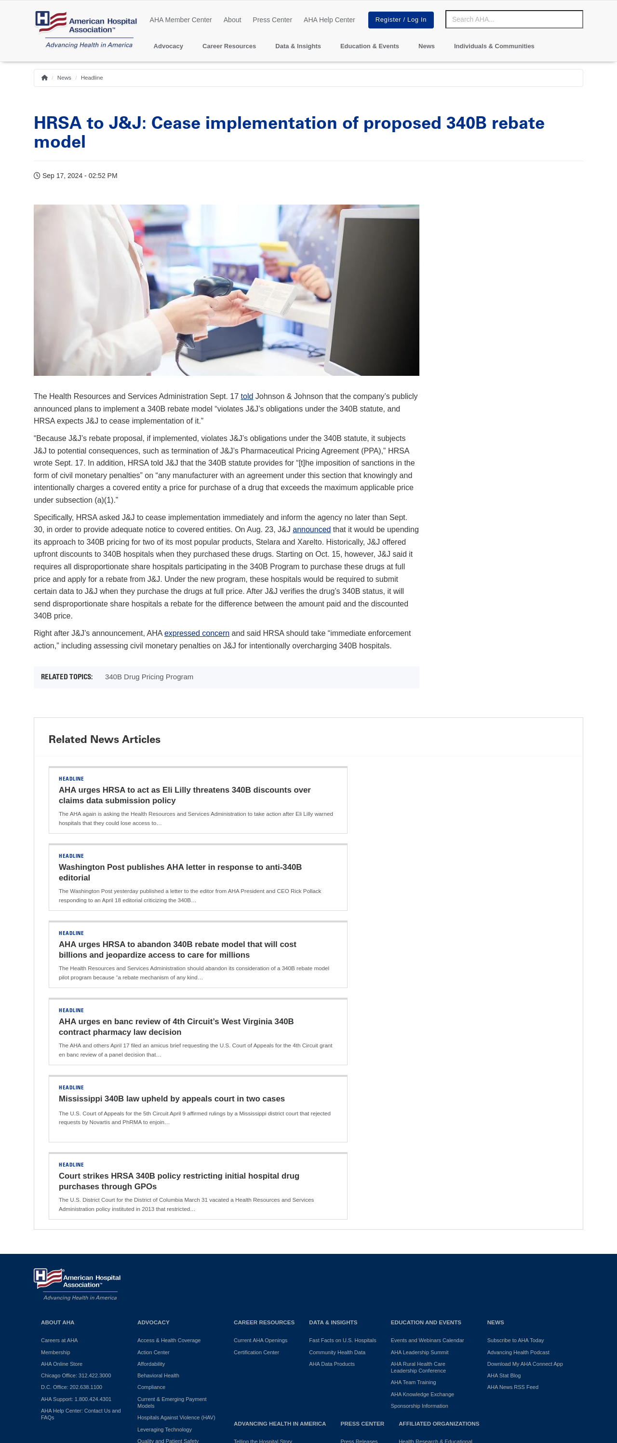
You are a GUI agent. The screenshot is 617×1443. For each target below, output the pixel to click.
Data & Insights (298, 46)
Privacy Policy (58, 1353)
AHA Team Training (413, 1160)
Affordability (151, 1142)
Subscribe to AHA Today (515, 1118)
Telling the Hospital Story (263, 1220)
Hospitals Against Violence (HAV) (176, 1195)
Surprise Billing (155, 1261)
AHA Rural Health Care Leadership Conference (418, 1145)
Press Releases (358, 1220)
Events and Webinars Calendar (427, 1118)
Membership (55, 1130)
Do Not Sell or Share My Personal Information (167, 1353)
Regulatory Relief (157, 1249)
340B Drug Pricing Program (149, 677)
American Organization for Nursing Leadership (439, 1265)
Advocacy (168, 46)
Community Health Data (337, 1130)
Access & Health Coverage (169, 1118)
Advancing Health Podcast (518, 1130)
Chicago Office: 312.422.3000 (76, 1153)
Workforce (149, 1273)
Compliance (151, 1165)
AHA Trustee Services (424, 1250)
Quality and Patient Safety (168, 1219)
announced (312, 529)
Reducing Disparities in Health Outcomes (172, 1234)
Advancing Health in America (280, 1201)
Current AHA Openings (260, 1118)
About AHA (58, 1100)
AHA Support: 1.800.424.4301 (76, 1177)
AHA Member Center (181, 20)
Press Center (272, 20)
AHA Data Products (332, 1142)
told (247, 396)
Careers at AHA (59, 1118)
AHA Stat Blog (504, 1153)
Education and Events (426, 1100)
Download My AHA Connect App (525, 1142)
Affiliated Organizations (439, 1201)
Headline (92, 77)
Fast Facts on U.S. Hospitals (342, 1118)
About (232, 20)
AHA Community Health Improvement (262, 1246)
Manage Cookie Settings (347, 1353)
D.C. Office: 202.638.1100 (71, 1165)
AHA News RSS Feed (512, 1165)
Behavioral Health (158, 1153)
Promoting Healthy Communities (272, 1232)
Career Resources (229, 46)
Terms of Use (274, 1353)
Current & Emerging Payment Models (172, 1180)
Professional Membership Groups (438, 1280)
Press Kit (351, 1232)
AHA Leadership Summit (420, 1130)
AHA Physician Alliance (426, 1238)
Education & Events (369, 46)
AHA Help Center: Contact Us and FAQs (81, 1192)
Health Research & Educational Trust (435, 1223)
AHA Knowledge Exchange (422, 1172)
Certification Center (256, 1130)
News (426, 46)
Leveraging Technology (164, 1207)
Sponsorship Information (419, 1184)
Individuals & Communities (494, 46)
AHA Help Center (329, 20)
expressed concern (196, 633)
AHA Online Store (61, 1142)
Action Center (153, 1130)
